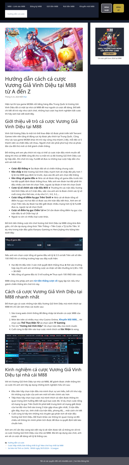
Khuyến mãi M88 (86, 6)
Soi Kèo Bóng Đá (81, 461)
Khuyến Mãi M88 (68, 319)
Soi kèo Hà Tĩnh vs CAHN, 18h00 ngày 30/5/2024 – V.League (33, 448)
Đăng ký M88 (36, 6)
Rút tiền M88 (68, 6)
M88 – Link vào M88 (16, 6)
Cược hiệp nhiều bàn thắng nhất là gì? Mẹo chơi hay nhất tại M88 (35, 445)
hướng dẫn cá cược (16, 14)
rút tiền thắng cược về (46, 280)
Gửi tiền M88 (52, 6)
